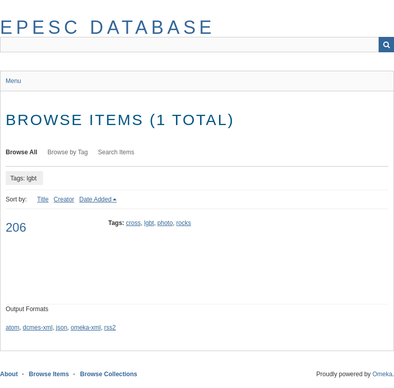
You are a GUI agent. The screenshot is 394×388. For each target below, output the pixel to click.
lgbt (149, 223)
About (9, 374)
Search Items (116, 152)
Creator (64, 199)
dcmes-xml (37, 327)
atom (12, 327)
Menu (13, 81)
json (61, 327)
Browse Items (49, 374)
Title (42, 199)
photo (165, 223)
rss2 (110, 327)
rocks (183, 223)
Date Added (96, 199)
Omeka (382, 374)
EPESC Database (107, 27)
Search (386, 44)
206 (16, 227)
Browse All (21, 152)
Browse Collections (108, 374)
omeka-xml (86, 327)
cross (133, 223)
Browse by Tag (68, 152)
